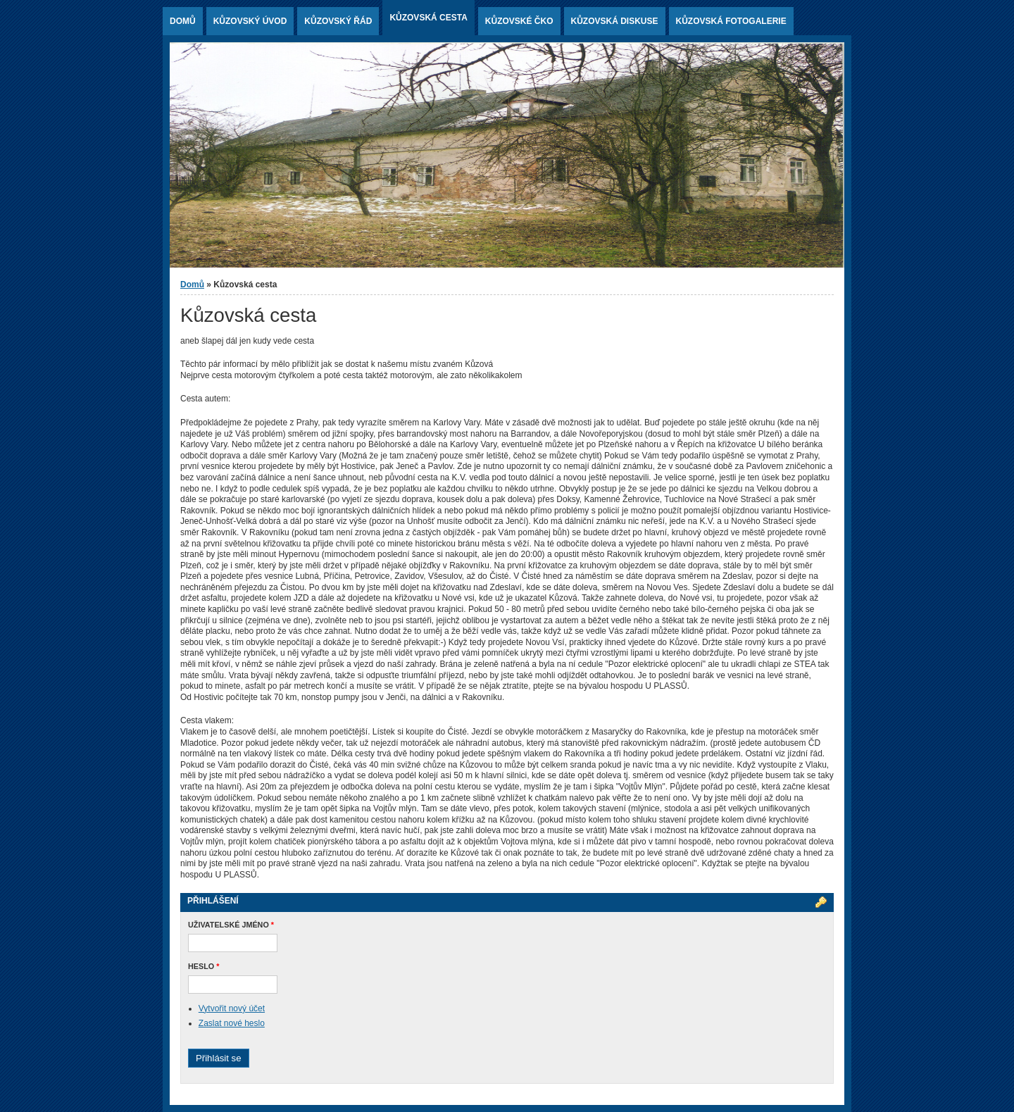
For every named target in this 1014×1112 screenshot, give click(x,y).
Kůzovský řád (338, 21)
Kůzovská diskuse (614, 21)
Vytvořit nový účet (232, 1008)
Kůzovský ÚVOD (250, 21)
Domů (183, 21)
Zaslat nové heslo (232, 1023)
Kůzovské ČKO (519, 21)
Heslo (203, 966)
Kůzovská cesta (428, 18)
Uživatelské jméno (231, 924)
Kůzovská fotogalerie (731, 21)
